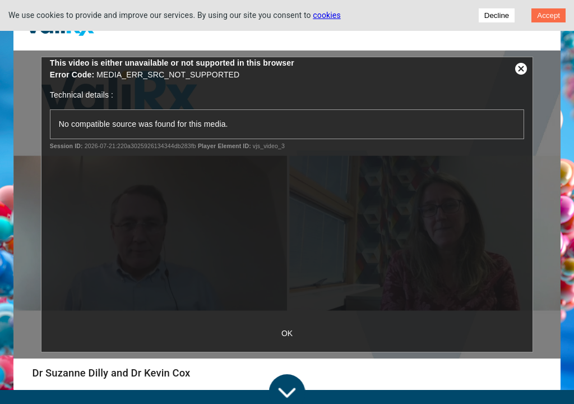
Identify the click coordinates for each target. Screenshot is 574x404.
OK (287, 333)
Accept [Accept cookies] (548, 15)
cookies (327, 15)
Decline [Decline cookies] (496, 15)
